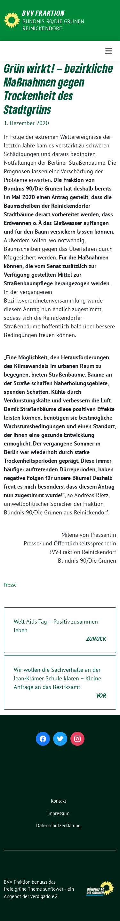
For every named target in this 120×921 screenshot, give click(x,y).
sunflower (53, 889)
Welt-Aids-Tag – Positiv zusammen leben (60, 630)
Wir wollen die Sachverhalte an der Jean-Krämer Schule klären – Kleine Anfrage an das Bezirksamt (60, 683)
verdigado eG (43, 896)
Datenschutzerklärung (58, 825)
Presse (10, 585)
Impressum (58, 813)
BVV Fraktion (43, 13)
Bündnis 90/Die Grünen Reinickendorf (53, 25)
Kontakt (58, 801)
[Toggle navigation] (108, 51)
